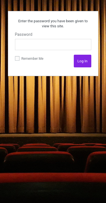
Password (24, 34)
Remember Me (29, 58)
